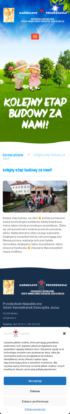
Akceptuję (35, 381)
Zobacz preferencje (35, 401)
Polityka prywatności (35, 409)
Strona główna (13, 155)
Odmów (35, 391)
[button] (64, 333)
